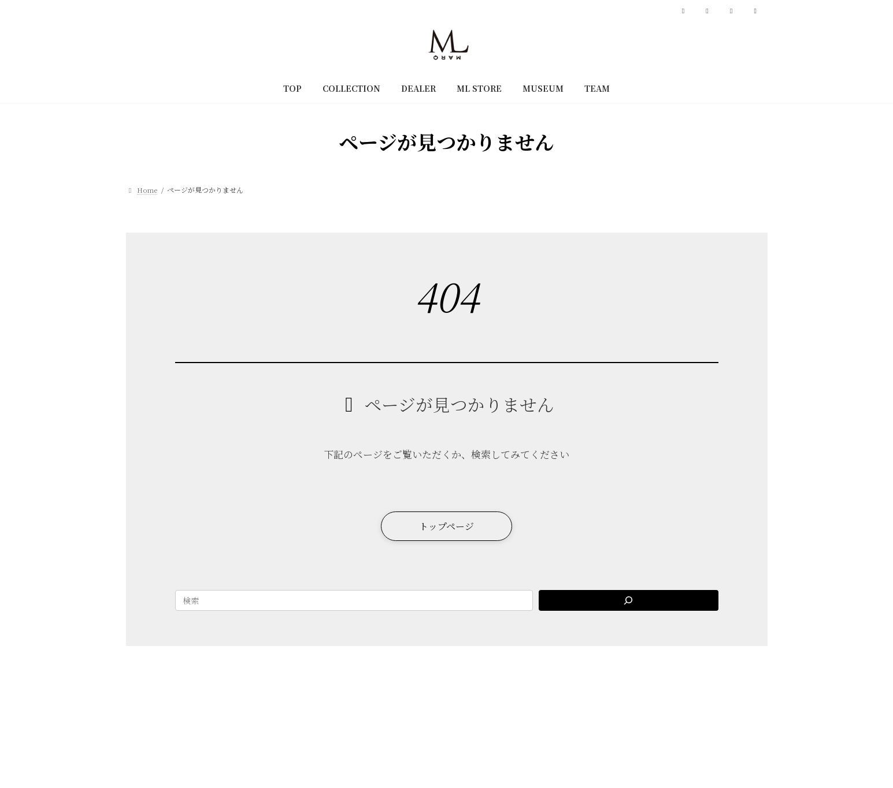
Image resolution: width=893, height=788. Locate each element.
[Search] (628, 603)
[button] (446, 527)
